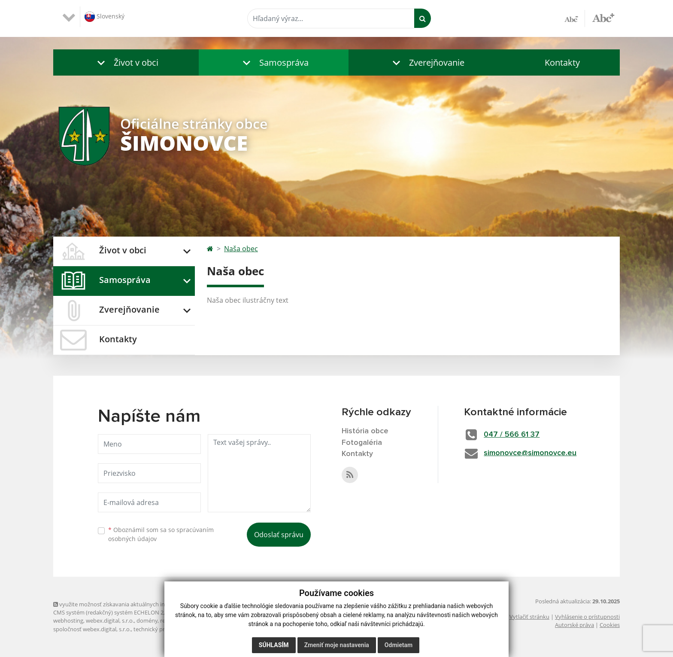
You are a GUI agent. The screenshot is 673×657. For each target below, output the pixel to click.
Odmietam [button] (398, 645)
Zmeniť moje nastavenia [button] (336, 645)
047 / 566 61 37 (512, 434)
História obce (365, 431)
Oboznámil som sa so (161, 534)
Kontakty (562, 62)
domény (147, 620)
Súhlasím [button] (274, 645)
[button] (126, 62)
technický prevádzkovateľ (166, 629)
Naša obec (241, 248)
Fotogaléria (362, 443)
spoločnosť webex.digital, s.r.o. (92, 629)
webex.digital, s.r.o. (110, 620)
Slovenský (104, 17)
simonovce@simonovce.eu (531, 453)
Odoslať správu (278, 534)
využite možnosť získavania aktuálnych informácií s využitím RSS (138, 604)
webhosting (68, 620)
